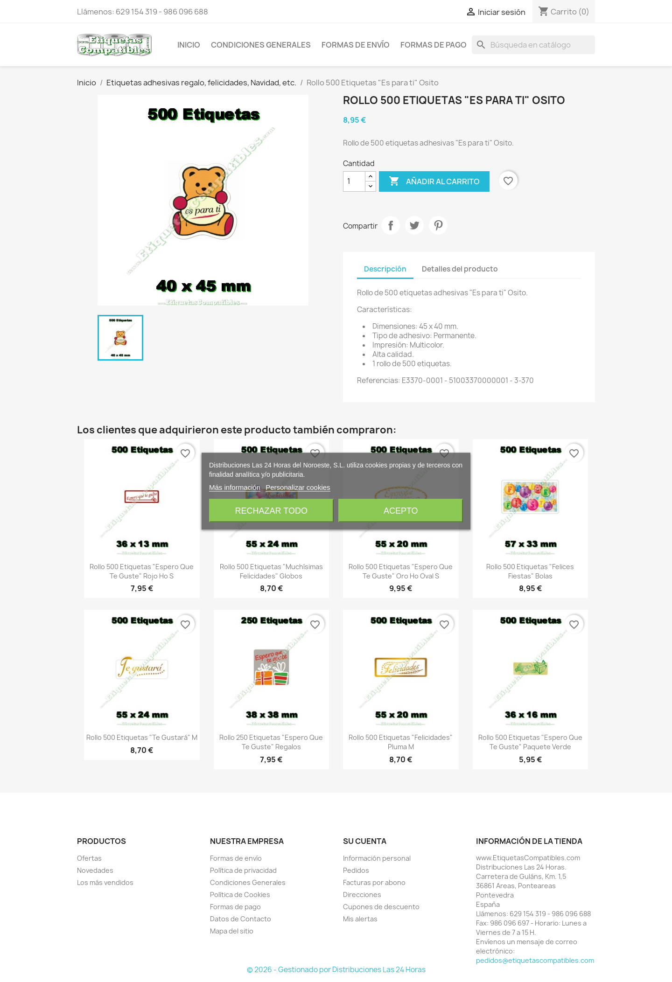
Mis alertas (360, 918)
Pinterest (438, 225)
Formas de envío (356, 45)
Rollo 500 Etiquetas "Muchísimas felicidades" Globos (271, 571)
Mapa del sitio (231, 930)
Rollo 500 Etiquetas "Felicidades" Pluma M (401, 742)
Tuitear (414, 225)
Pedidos (356, 870)
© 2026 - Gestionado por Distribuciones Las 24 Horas (336, 970)
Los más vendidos (105, 882)
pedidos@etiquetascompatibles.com (535, 960)
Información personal (377, 858)
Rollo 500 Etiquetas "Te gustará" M (141, 737)
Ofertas (89, 858)
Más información (234, 487)
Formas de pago (433, 45)
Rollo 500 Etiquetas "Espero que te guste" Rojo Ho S (142, 571)
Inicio (188, 45)
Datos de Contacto (240, 918)
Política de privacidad (243, 870)
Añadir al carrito (434, 181)
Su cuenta (364, 841)
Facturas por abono (374, 882)
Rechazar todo (271, 510)
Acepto (401, 510)
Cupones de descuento (381, 906)
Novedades (95, 870)
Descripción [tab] (385, 269)
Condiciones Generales (261, 45)
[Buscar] (533, 44)
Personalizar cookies (298, 487)
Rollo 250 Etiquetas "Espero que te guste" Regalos (271, 742)
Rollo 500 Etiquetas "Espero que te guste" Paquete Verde (530, 742)
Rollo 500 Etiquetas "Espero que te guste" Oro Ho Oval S (401, 571)
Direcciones (362, 894)
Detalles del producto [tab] (460, 269)
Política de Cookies (240, 894)
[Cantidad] (354, 181)
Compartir (390, 225)
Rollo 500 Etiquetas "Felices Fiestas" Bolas (530, 571)
